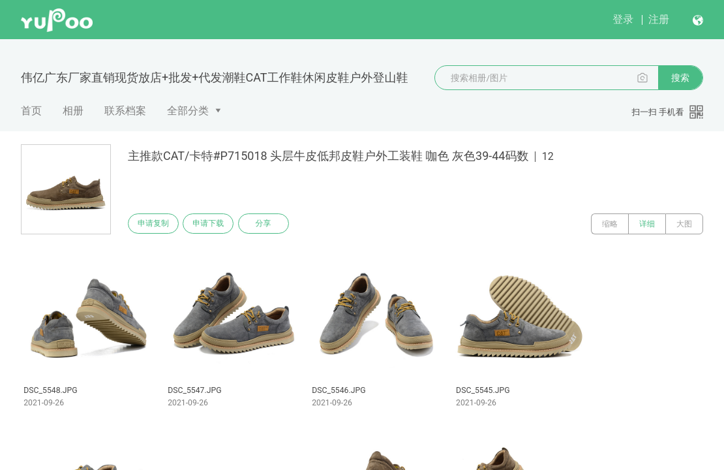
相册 (73, 110)
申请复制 (155, 223)
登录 (622, 19)
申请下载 (214, 223)
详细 (647, 223)
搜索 (680, 77)
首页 (31, 110)
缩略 (610, 223)
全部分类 (188, 110)
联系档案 (125, 110)
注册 (658, 19)
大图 (684, 223)
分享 (272, 223)
